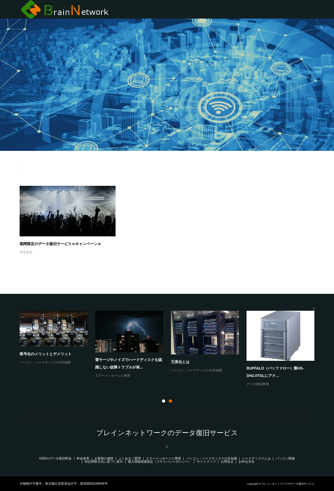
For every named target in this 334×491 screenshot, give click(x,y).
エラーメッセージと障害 (112, 375)
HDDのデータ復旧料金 (55, 458)
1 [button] (163, 401)
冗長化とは (180, 362)
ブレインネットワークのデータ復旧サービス (167, 433)
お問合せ (227, 461)
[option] (171, 349)
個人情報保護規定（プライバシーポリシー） (159, 461)
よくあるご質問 (129, 458)
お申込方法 (246, 461)
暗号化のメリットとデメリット (46, 354)
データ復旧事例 (258, 384)
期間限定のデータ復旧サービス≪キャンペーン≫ (60, 244)
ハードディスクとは (256, 458)
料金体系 (26, 252)
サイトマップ (206, 461)
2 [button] (170, 401)
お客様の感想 (103, 458)
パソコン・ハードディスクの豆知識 (45, 362)
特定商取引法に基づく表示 (104, 461)
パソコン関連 (285, 458)
